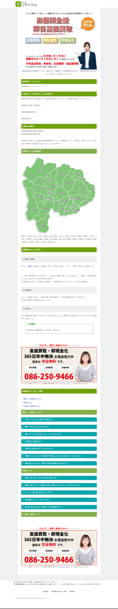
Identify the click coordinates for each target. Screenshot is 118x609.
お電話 (29, 266)
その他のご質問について (31, 406)
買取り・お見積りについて (32, 398)
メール (35, 266)
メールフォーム (64, 383)
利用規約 (72, 591)
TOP (35, 582)
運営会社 (45, 591)
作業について (27, 402)
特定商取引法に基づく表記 (59, 591)
